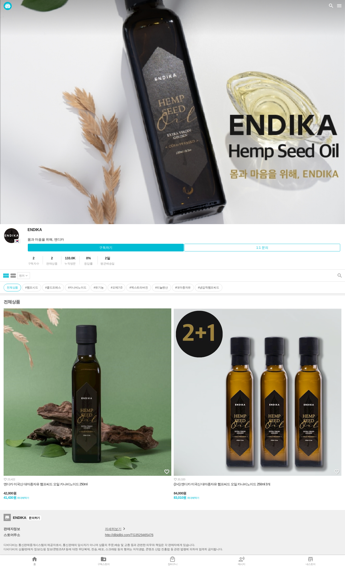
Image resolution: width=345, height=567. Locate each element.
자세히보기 (116, 528)
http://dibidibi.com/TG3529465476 (129, 535)
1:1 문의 (262, 247)
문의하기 (34, 518)
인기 (21, 275)
